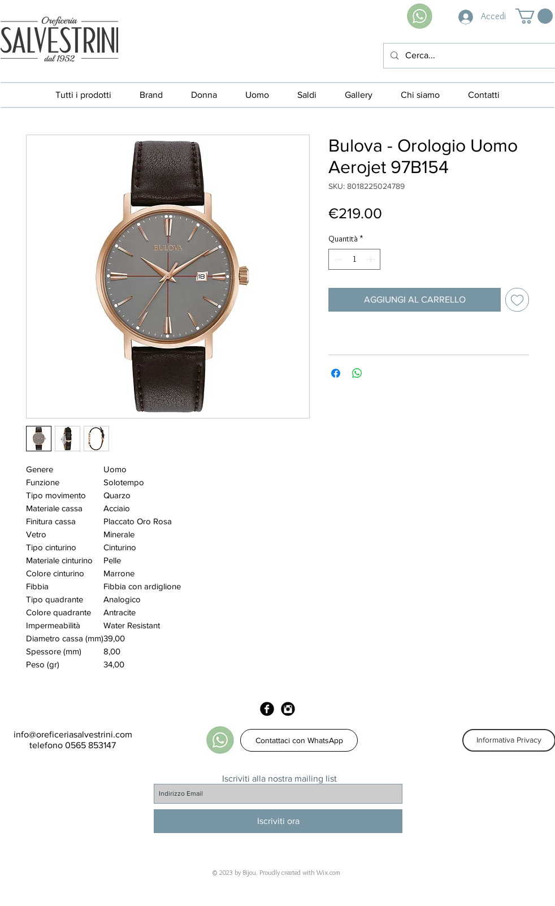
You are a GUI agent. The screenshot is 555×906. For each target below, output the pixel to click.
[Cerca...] (468, 56)
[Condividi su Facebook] (335, 373)
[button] (534, 16)
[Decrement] (337, 259)
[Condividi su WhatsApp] (357, 373)
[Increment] (372, 259)
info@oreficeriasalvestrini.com (73, 734)
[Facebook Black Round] (267, 709)
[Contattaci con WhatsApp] (299, 740)
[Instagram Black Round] (288, 709)
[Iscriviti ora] (278, 821)
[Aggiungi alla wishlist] (517, 300)
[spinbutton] (354, 259)
